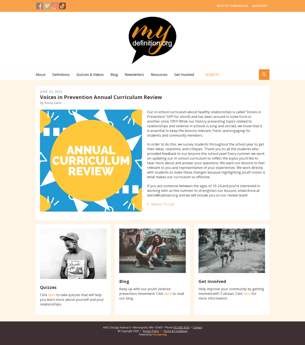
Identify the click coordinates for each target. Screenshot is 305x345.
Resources (159, 74)
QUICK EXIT (259, 6)
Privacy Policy (151, 331)
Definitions (61, 74)
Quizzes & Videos (90, 74)
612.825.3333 (181, 327)
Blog (114, 74)
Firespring (160, 334)
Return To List (162, 204)
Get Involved (184, 74)
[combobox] (230, 74)
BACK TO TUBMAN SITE (232, 6)
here (51, 295)
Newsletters (134, 74)
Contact (197, 327)
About (40, 74)
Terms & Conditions (175, 331)
